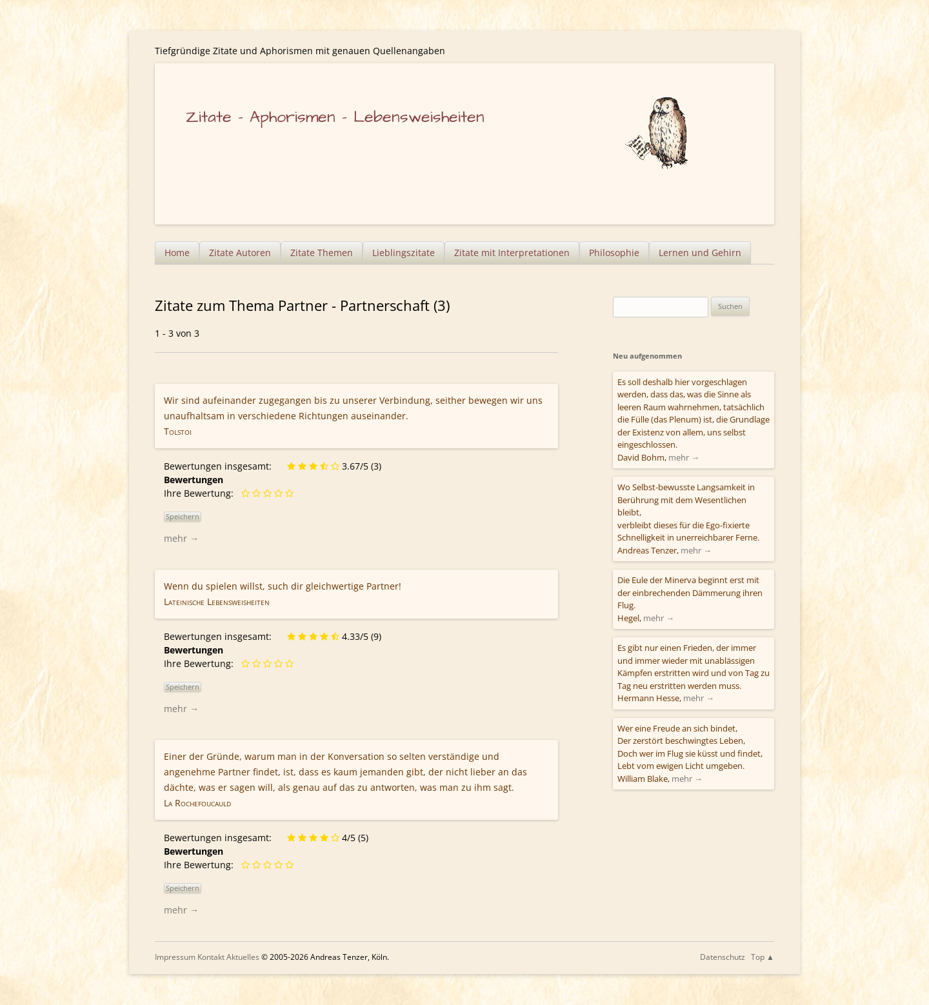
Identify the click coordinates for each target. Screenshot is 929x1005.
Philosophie (614, 252)
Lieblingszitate (403, 252)
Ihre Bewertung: (201, 493)
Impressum (175, 956)
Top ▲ (762, 956)
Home (177, 252)
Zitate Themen (321, 252)
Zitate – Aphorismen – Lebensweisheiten (335, 117)
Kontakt (211, 956)
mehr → (181, 538)
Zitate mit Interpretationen (512, 252)
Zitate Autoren (240, 252)
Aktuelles (242, 956)
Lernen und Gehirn (700, 252)
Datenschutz (722, 956)
